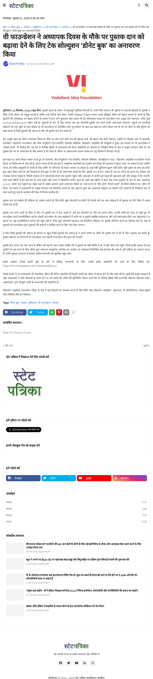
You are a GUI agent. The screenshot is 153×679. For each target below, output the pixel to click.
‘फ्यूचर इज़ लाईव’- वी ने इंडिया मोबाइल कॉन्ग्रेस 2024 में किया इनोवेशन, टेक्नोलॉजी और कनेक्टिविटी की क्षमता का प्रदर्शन (82, 590)
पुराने (146, 345)
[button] (4, 5)
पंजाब (23, 302)
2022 (76, 521)
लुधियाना (32, 302)
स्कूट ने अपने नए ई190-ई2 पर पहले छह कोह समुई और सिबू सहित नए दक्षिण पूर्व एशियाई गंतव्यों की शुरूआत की (77, 559)
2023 (76, 515)
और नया (9, 345)
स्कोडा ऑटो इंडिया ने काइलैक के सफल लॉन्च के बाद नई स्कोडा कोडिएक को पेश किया (65, 606)
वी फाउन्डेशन (44, 302)
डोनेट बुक (14, 302)
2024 (76, 508)
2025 (76, 502)
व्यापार (55, 302)
